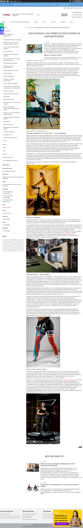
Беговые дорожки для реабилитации (10, 516)
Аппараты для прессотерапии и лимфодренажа (11, 113)
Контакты (63, 22)
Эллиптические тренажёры (10, 83)
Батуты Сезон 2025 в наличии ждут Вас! (11, 47)
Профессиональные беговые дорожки (11, 55)
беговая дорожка (68, 379)
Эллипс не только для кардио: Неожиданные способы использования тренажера (57, 464)
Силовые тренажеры (8, 131)
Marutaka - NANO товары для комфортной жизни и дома (10, 43)
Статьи (4, 147)
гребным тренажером (65, 232)
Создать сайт (13, 1)
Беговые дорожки (8, 51)
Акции (36, 22)
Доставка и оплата (8, 157)
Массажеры (6, 96)
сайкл (32, 163)
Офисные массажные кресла (10, 93)
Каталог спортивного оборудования (19, 22)
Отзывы (5, 154)
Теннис (5, 140)
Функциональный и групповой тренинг (11, 128)
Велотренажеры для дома (10, 63)
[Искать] (64, 15)
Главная (3, 22)
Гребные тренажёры (8, 76)
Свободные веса (7, 134)
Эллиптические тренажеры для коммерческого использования (11, 87)
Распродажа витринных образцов (12, 39)
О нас (44, 22)
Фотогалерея (6, 31)
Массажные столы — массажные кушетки (12, 103)
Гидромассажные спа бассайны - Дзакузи (11, 118)
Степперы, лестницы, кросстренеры (8, 80)
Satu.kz (49, 524)
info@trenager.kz (7, 213)
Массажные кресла (8, 91)
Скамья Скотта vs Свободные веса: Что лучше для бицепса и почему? (59, 485)
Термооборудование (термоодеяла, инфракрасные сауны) (11, 108)
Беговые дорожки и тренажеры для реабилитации (11, 59)
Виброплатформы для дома (10, 70)
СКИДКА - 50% (63, 4)
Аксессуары (6, 121)
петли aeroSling (49, 304)
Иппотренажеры (7, 73)
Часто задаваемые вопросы (10, 160)
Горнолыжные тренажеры (10, 137)
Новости (53, 22)
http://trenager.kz (7, 207)
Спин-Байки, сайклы (8, 124)
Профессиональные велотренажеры (8, 66)
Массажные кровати (8, 99)
